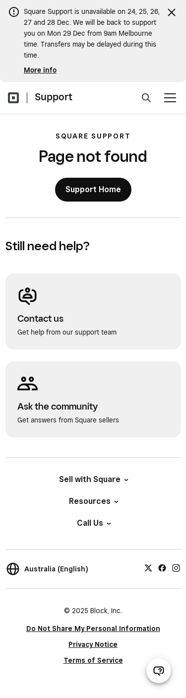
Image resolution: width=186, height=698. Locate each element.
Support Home (93, 189)
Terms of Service (93, 660)
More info (40, 70)
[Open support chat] (158, 670)
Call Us (93, 523)
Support (53, 97)
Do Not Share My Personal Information (93, 628)
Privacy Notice (93, 644)
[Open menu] (170, 98)
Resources (93, 501)
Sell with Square (93, 479)
